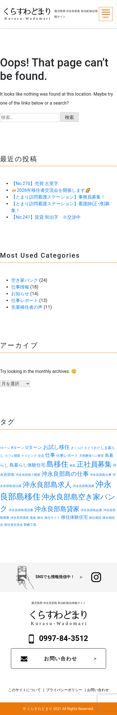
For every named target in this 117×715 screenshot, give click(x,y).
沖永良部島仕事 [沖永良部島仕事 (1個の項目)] (100, 475)
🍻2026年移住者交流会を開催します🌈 (51, 190)
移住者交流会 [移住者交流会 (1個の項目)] (13, 525)
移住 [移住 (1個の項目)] (40, 518)
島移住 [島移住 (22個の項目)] (57, 464)
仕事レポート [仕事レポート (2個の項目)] (67, 455)
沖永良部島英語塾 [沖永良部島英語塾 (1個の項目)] (21, 510)
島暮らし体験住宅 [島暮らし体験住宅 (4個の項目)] (27, 465)
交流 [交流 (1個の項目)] (41, 456)
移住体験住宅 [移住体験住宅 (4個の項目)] (74, 517)
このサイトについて (24, 690)
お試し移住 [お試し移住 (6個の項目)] (56, 447)
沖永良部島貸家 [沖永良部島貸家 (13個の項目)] (56, 509)
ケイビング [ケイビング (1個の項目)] (29, 456)
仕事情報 (20, 287)
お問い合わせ (60, 658)
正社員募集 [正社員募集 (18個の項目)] (94, 464)
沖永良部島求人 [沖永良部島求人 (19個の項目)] (47, 485)
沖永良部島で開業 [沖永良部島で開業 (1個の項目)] (28, 475)
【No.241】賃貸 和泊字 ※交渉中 (46, 217)
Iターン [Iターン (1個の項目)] (5, 448)
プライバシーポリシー (64, 690)
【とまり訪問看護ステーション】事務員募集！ (58, 197)
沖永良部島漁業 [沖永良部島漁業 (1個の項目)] (83, 486)
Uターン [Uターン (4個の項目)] (33, 447)
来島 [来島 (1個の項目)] (72, 465)
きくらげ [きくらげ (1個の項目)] (77, 448)
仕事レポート (24, 300)
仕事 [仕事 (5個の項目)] (50, 455)
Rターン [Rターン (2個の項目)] (17, 448)
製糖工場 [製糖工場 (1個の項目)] (30, 525)
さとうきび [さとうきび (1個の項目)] (92, 448)
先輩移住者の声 (27, 307)
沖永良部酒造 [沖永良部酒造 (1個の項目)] (19, 518)
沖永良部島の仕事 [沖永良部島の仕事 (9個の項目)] (65, 473)
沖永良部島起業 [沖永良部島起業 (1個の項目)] (91, 510)
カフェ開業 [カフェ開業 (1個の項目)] (12, 456)
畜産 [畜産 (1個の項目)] (33, 518)
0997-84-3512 (58, 639)
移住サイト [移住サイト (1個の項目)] (52, 518)
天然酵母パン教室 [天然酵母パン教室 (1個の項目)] (91, 456)
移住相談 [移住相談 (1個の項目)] (95, 518)
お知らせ (20, 293)
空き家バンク (24, 280)
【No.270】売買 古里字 (34, 183)
